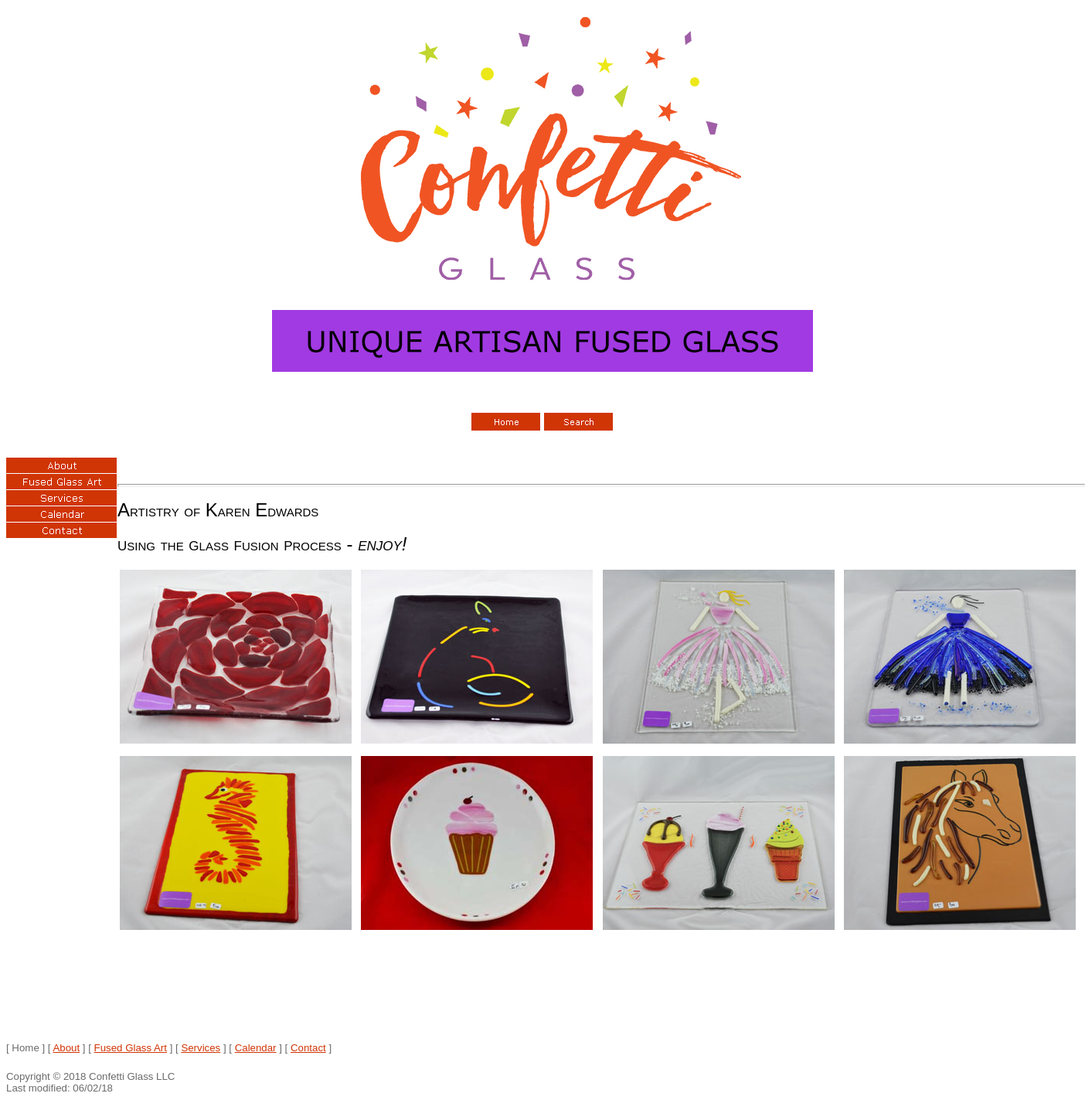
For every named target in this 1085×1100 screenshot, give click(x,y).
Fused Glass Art (130, 1048)
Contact (308, 1048)
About (66, 1048)
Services (200, 1048)
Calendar (256, 1048)
